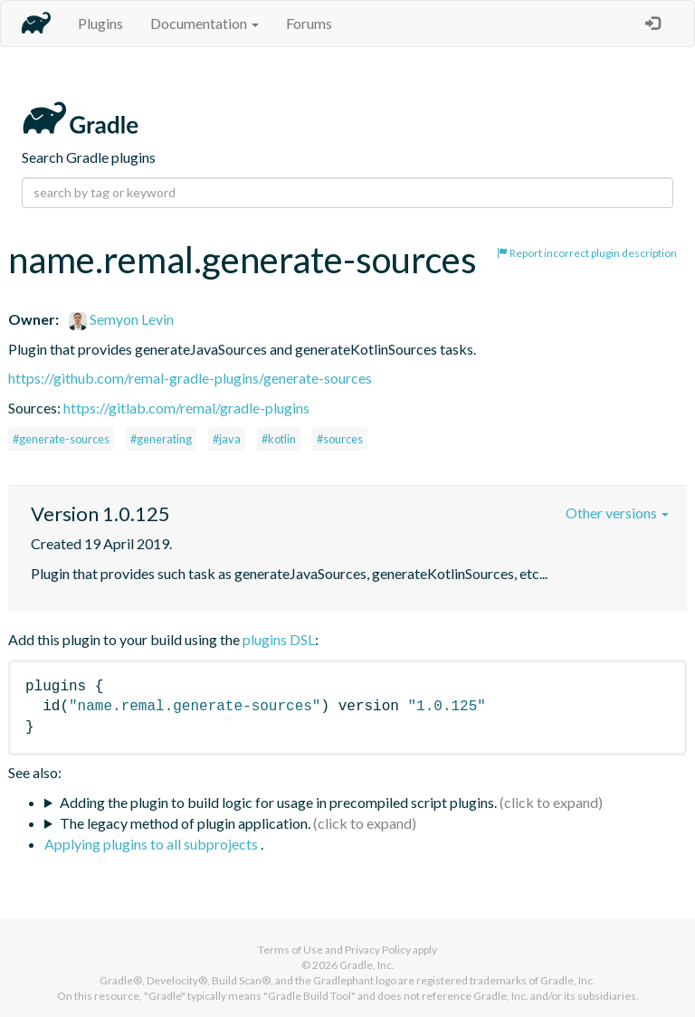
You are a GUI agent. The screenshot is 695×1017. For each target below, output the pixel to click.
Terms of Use (290, 949)
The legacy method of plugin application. (185, 823)
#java (227, 439)
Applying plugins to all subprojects (152, 843)
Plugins (100, 23)
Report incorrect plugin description (587, 253)
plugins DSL (279, 639)
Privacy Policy (378, 949)
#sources (340, 439)
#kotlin (279, 439)
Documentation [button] (204, 23)
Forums (309, 23)
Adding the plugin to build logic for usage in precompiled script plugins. (278, 802)
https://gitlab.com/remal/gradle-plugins (186, 407)
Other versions (617, 512)
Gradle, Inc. (367, 965)
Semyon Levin (121, 319)
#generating (161, 439)
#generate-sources (61, 439)
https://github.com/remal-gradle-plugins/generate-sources (190, 377)
